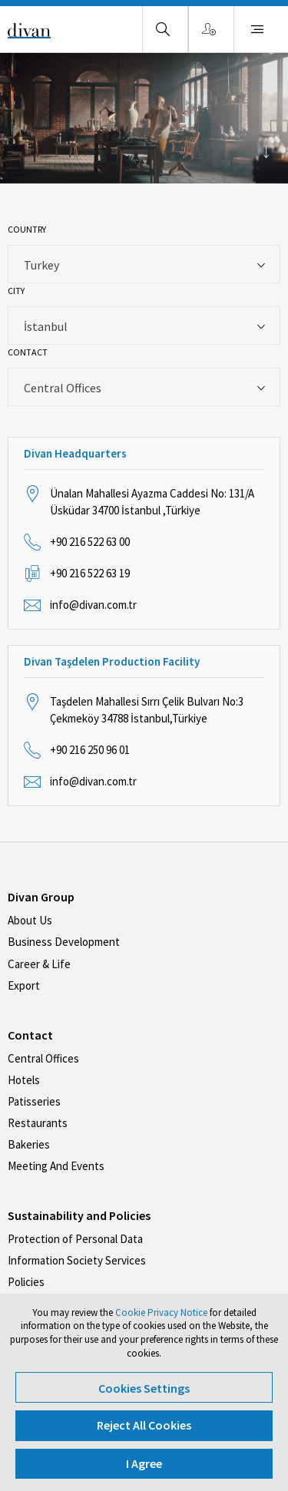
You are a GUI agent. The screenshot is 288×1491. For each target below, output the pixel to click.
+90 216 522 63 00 (90, 541)
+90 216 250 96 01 (90, 749)
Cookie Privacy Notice (161, 1312)
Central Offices (43, 1058)
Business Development (64, 941)
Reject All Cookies (144, 1425)
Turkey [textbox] (41, 265)
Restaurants (38, 1123)
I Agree (144, 1463)
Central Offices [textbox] (62, 387)
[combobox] (144, 264)
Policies (26, 1281)
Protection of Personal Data (75, 1238)
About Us (30, 920)
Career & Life (39, 964)
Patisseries (34, 1101)
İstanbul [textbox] (46, 326)
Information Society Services (77, 1260)
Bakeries (29, 1144)
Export (24, 985)
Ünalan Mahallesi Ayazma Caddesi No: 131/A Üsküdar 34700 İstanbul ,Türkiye (152, 501)
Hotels (24, 1080)
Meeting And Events (56, 1166)
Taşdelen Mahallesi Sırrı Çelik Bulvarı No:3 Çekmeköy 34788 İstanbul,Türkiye (146, 710)
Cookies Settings (144, 1388)
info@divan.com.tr (93, 604)
